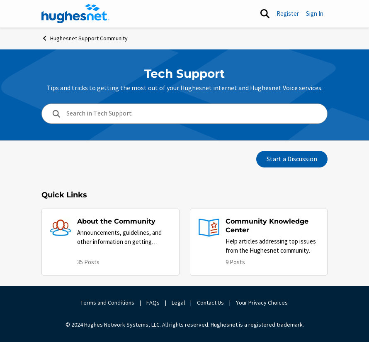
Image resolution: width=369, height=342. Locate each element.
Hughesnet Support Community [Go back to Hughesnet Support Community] (84, 38)
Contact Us (210, 302)
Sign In (314, 13)
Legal (178, 302)
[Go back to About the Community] (124, 221)
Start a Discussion (292, 159)
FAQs (153, 302)
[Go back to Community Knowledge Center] (272, 226)
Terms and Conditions (107, 302)
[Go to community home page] (75, 13)
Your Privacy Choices (262, 302)
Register (288, 13)
